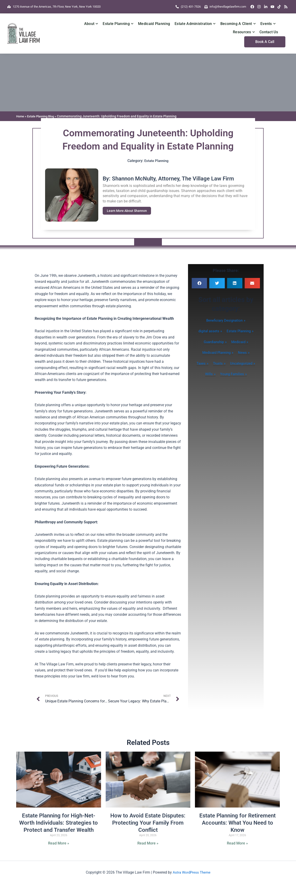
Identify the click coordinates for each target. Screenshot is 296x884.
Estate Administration (195, 23)
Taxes (200, 363)
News (243, 352)
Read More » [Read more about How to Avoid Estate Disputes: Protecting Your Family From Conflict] (147, 843)
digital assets (208, 331)
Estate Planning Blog (43, 116)
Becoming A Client (238, 23)
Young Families (232, 374)
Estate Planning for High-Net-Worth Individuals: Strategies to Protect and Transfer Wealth (58, 823)
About (91, 23)
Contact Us (268, 32)
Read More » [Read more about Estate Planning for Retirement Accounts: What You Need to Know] (237, 843)
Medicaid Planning (154, 23)
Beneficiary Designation (224, 320)
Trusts (218, 363)
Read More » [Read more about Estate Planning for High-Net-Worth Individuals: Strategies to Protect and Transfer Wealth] (58, 843)
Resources (244, 32)
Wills (208, 374)
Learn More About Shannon (128, 211)
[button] (199, 283)
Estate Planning (118, 23)
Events (268, 23)
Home (20, 116)
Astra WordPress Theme (191, 872)
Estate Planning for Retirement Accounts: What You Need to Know (237, 823)
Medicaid (239, 342)
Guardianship (213, 342)
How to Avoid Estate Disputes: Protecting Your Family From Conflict (147, 823)
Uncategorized (242, 363)
